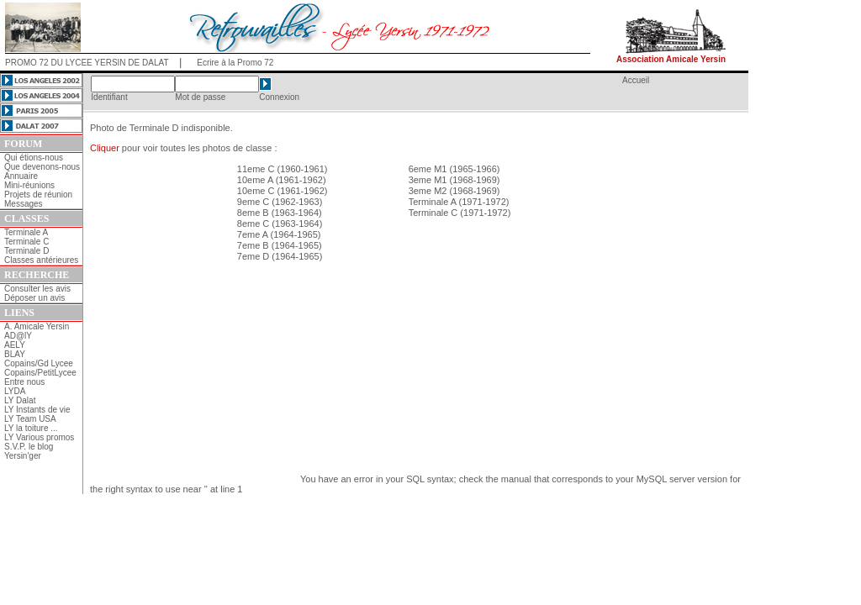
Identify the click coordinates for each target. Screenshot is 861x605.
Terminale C (26, 241)
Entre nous (24, 382)
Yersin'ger (22, 455)
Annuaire (21, 176)
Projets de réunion (38, 194)
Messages (23, 203)
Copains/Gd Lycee (38, 363)
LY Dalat (19, 400)
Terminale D (26, 250)
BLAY (14, 354)
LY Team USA (30, 419)
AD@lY (18, 335)
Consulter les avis (37, 288)
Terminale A (26, 232)
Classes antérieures (41, 260)
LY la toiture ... (31, 428)
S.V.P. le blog (28, 446)
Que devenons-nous (42, 166)
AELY (14, 345)
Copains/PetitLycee (40, 372)
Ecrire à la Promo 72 (235, 62)
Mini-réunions (29, 185)
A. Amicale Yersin (36, 326)
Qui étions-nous (33, 157)
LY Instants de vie (37, 409)
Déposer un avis (34, 297)
